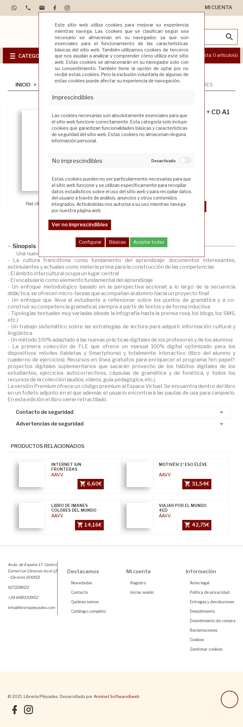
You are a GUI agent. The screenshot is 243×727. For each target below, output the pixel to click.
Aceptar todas (148, 242)
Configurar (90, 242)
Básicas (117, 242)
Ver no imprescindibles (80, 225)
